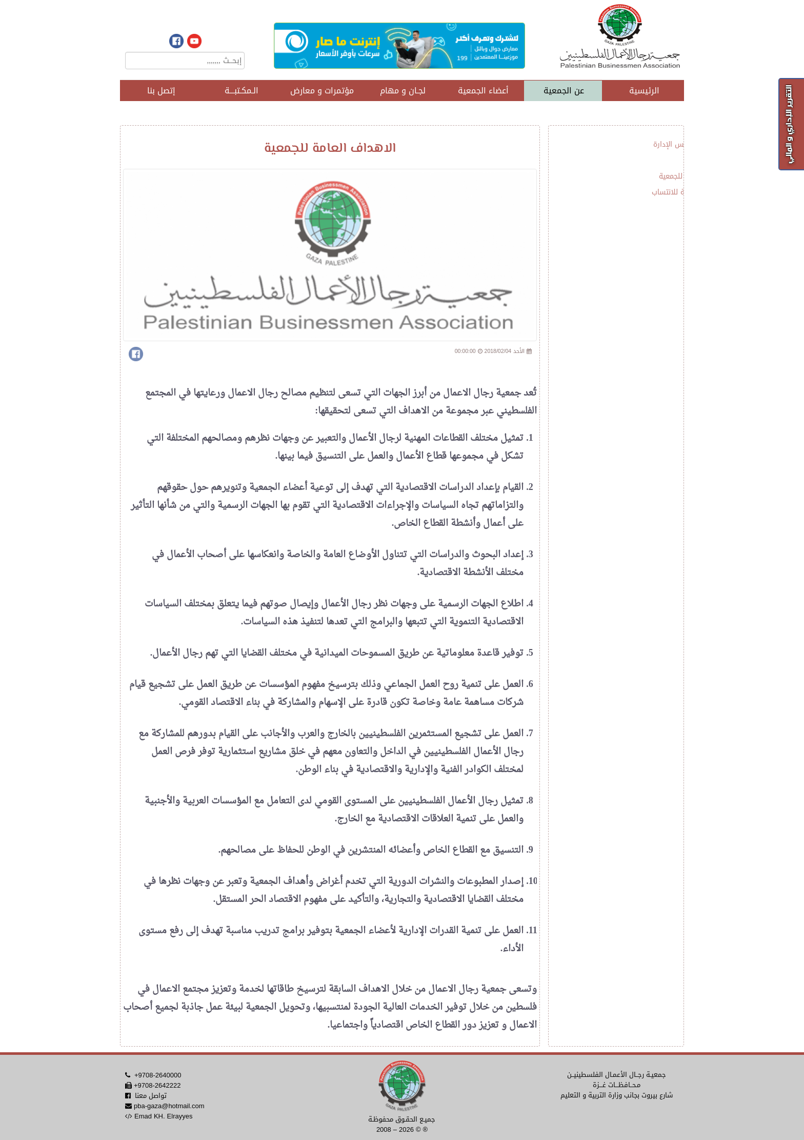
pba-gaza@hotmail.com (169, 1105)
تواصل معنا (151, 1095)
